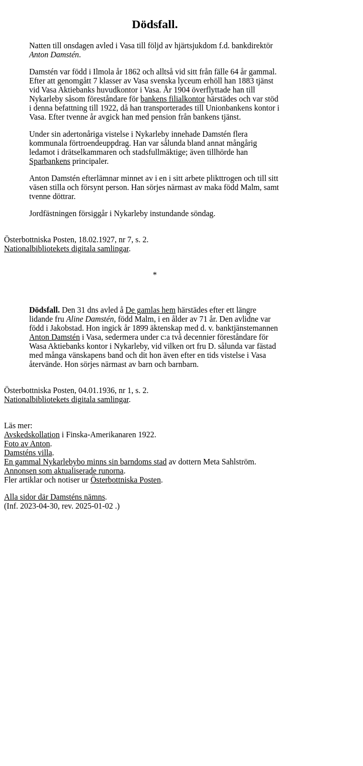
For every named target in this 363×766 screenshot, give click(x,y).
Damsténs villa (28, 452)
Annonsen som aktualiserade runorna (64, 470)
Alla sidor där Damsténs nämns (54, 497)
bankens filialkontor (172, 98)
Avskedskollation (32, 434)
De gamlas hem (151, 310)
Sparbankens (49, 161)
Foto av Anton (27, 443)
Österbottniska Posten (125, 479)
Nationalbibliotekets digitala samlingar (66, 248)
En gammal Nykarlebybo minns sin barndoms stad (85, 461)
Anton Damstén (54, 337)
